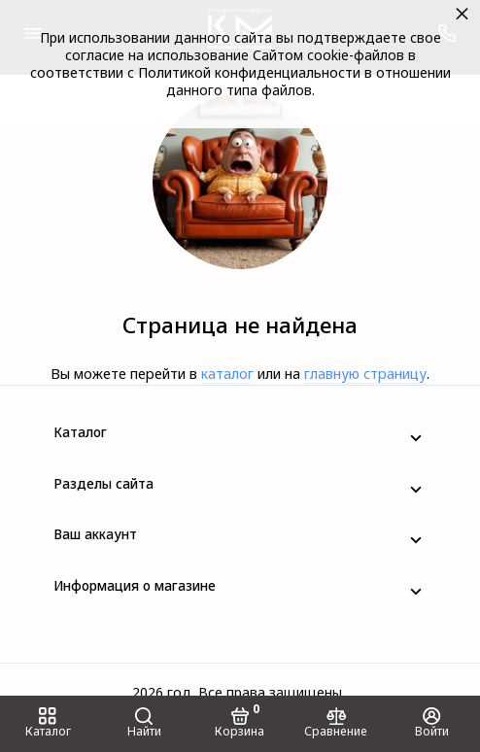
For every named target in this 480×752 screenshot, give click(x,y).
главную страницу (365, 373)
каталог (227, 373)
